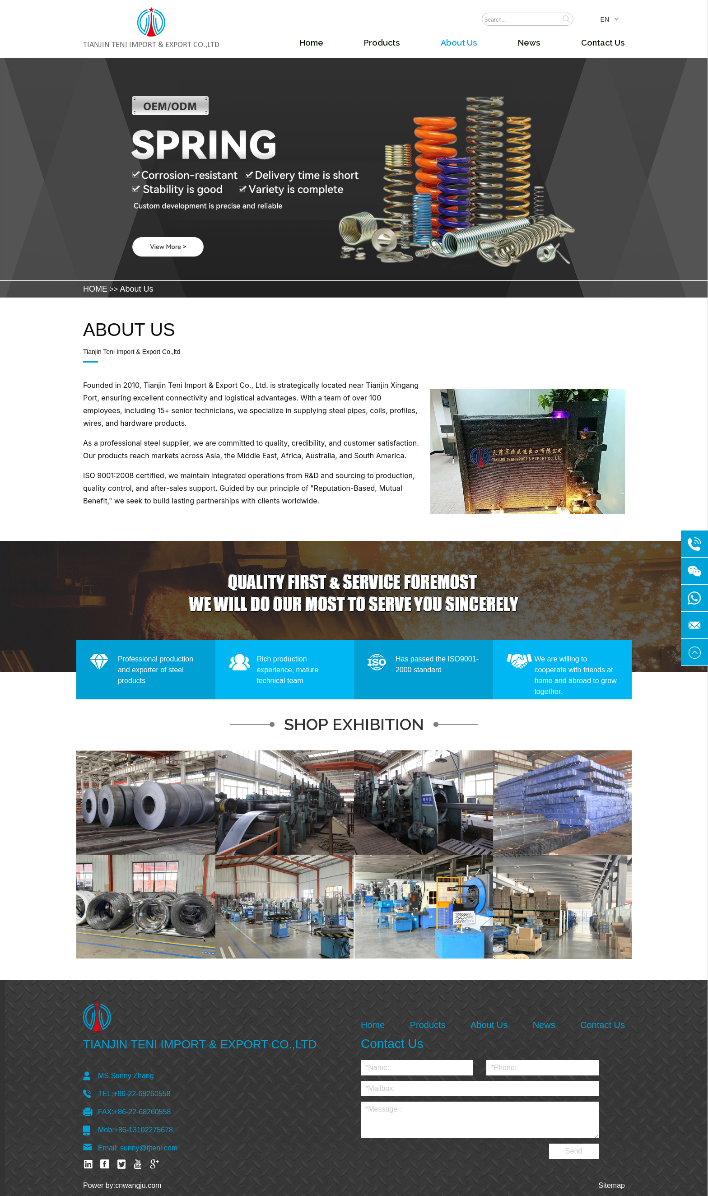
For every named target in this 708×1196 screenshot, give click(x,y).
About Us (459, 42)
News (529, 42)
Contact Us (603, 42)
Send (573, 1151)
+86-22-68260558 (142, 1094)
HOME (95, 288)
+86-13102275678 (143, 1130)
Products (382, 42)
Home (311, 42)
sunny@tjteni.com (148, 1148)
